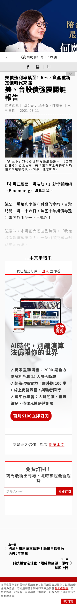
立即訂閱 (65, 491)
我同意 (68, 601)
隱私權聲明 (61, 588)
